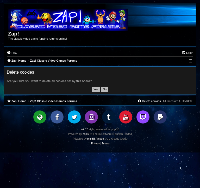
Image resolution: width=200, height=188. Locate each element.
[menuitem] (12, 53)
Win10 (84, 129)
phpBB (86, 134)
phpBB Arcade (95, 138)
